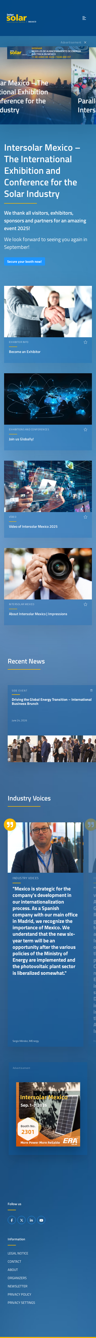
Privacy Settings (21, 1302)
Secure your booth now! (24, 261)
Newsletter (17, 1286)
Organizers (17, 1277)
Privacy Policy (19, 1294)
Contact (14, 1261)
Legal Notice (18, 1253)
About (13, 1269)
